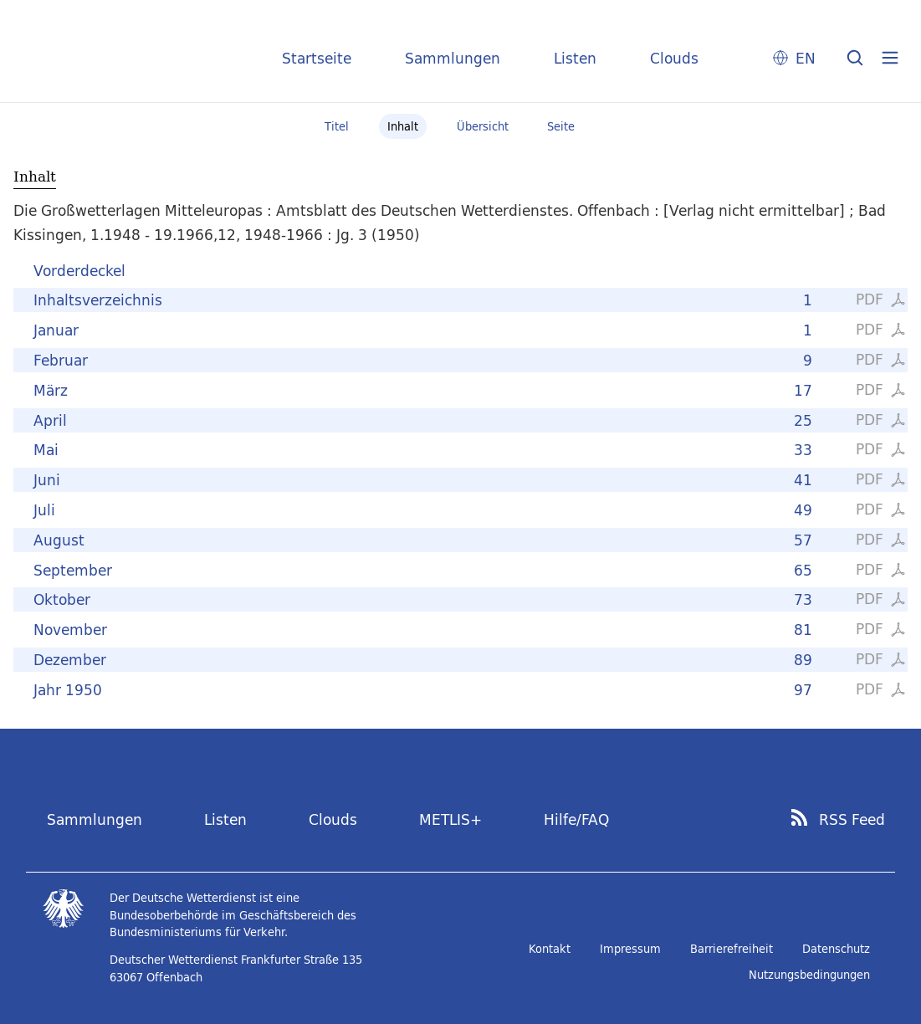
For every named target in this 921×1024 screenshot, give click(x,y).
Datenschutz (836, 949)
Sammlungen (452, 58)
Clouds (674, 58)
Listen (575, 58)
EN (806, 58)
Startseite (316, 58)
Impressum (630, 949)
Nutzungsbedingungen (809, 974)
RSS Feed (852, 820)
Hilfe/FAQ (576, 819)
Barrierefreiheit (731, 949)
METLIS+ (450, 819)
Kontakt (550, 949)
